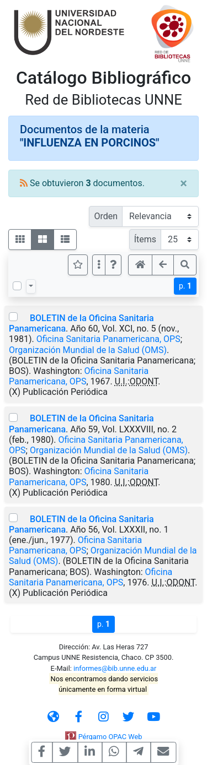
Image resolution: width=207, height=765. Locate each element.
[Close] (183, 183)
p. (185, 285)
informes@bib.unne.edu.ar (114, 668)
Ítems (145, 239)
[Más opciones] (98, 264)
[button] (113, 264)
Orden (106, 216)
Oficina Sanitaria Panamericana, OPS (108, 339)
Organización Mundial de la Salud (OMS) (88, 350)
